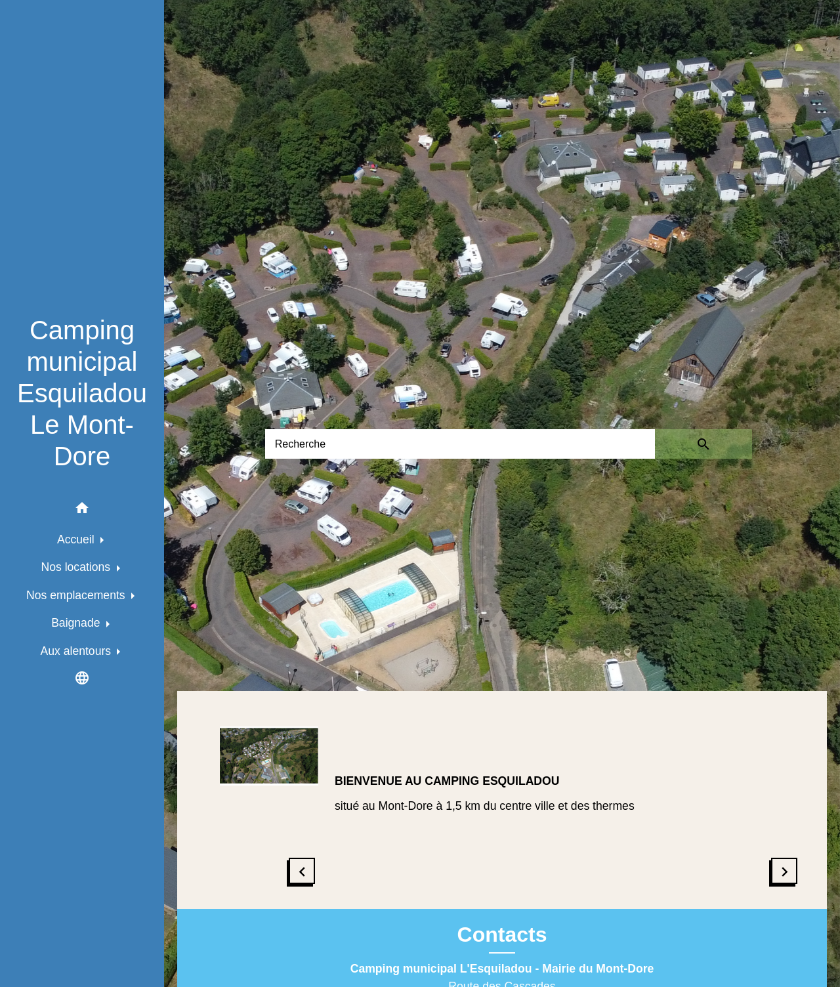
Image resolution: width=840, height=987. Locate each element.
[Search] (460, 444)
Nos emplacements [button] (77, 595)
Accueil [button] (77, 539)
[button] (82, 510)
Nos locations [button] (77, 567)
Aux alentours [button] (77, 651)
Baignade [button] (77, 622)
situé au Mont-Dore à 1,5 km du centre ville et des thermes (485, 805)
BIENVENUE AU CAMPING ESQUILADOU (447, 781)
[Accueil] (82, 393)
